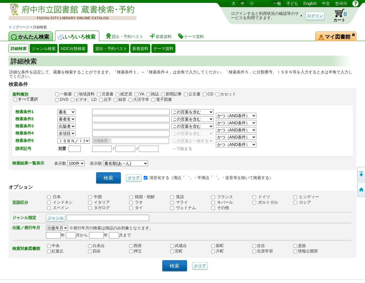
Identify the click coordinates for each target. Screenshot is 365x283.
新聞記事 (174, 94)
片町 (223, 251)
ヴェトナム (183, 207)
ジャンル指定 (24, 217)
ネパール (222, 202)
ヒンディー (306, 196)
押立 (141, 251)
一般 (277, 3)
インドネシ (60, 202)
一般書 (66, 94)
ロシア (302, 202)
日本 (54, 196)
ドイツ (261, 196)
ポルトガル (265, 202)
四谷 (100, 251)
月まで (120, 235)
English (310, 3)
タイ (136, 207)
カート (337, 15)
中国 (95, 196)
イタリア (99, 202)
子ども (292, 3)
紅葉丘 (59, 251)
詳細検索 (19, 48)
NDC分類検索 (73, 48)
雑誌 (155, 94)
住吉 (264, 245)
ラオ (136, 202)
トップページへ (360, 189)
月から (77, 235)
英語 (177, 196)
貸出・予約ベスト (111, 48)
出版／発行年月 (26, 227)
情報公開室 (305, 251)
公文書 (194, 94)
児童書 (107, 94)
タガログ (99, 207)
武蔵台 (182, 245)
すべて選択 (28, 99)
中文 (326, 3)
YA (141, 94)
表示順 (119, 163)
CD (210, 94)
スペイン (58, 207)
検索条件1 (24, 111)
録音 (122, 99)
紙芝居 (126, 94)
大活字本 (141, 99)
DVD (64, 99)
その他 (220, 207)
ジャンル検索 (44, 48)
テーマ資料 (163, 48)
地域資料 (87, 94)
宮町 (182, 251)
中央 (59, 245)
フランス (222, 196)
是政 (305, 245)
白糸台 (100, 245)
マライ (179, 202)
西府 (141, 245)
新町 (223, 245)
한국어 (341, 3)
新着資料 (140, 48)
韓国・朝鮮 (142, 196)
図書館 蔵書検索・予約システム (68, 12)
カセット (228, 94)
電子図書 (164, 99)
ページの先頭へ (360, 174)
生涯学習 (264, 251)
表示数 (69, 163)
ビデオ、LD (85, 99)
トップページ (19, 27)
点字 (107, 99)
